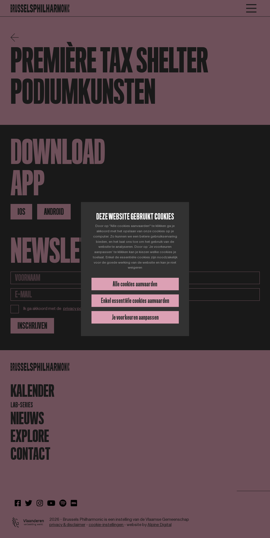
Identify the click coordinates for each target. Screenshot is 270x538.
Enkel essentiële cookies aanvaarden (135, 300)
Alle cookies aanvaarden (135, 284)
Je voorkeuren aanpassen (135, 317)
